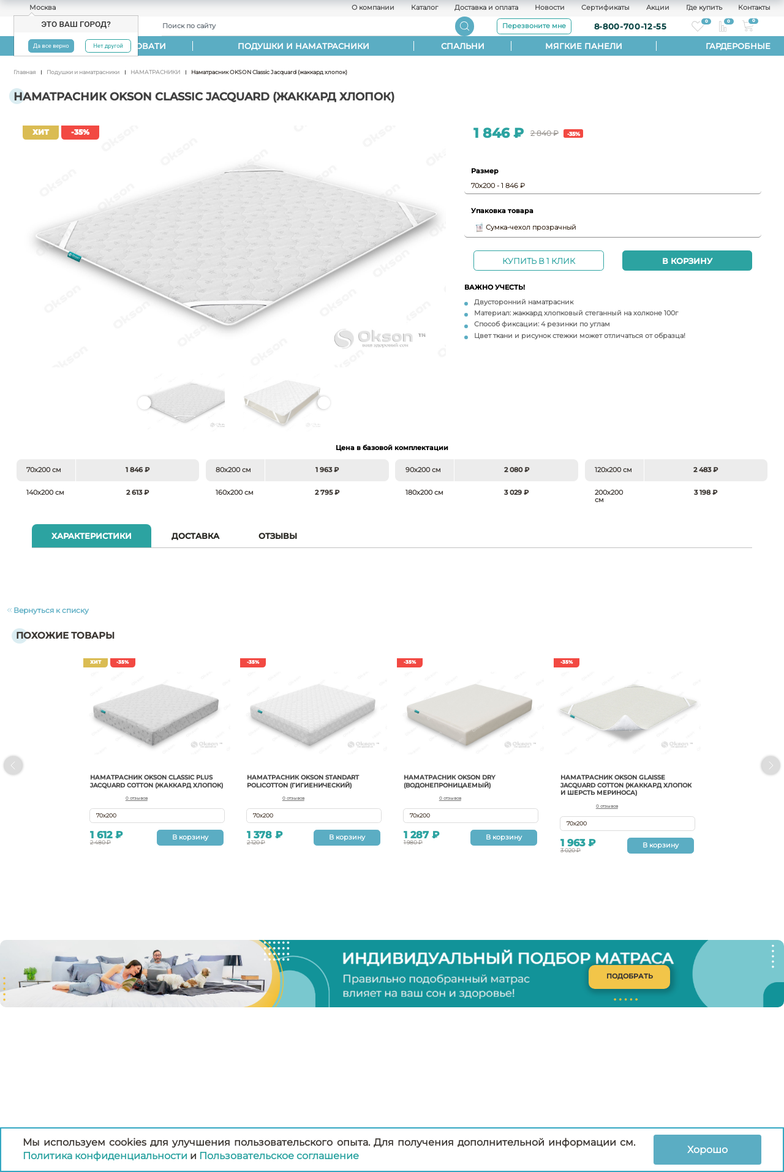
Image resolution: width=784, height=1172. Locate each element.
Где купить (704, 8)
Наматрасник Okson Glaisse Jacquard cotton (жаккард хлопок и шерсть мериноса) (619, 781)
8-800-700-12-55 (630, 26)
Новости (550, 8)
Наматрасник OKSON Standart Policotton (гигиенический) (310, 777)
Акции (657, 8)
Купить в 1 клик (538, 261)
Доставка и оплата (486, 8)
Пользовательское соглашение (279, 1156)
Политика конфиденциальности (105, 1156)
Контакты (754, 8)
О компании (373, 8)
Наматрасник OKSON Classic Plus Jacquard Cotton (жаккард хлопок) (149, 781)
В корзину (687, 261)
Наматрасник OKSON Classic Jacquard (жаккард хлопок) (235, 246)
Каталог (424, 8)
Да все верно (51, 45)
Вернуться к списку (44, 608)
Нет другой (108, 45)
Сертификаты (605, 8)
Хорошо (707, 1149)
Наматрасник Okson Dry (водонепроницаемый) (455, 777)
